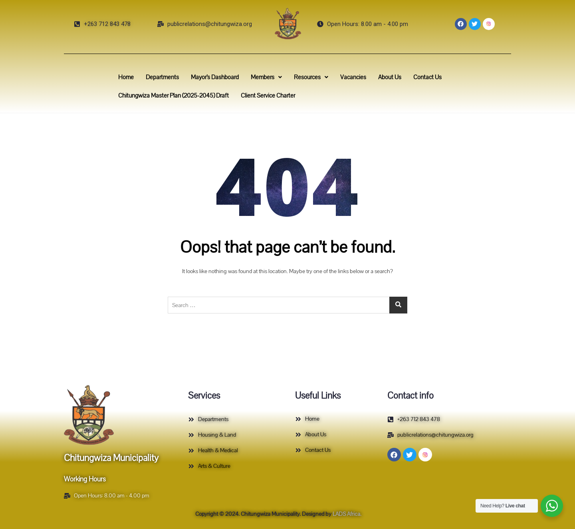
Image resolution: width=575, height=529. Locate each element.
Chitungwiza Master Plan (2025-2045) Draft (189, 94)
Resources (309, 78)
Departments (179, 78)
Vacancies (346, 78)
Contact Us (411, 78)
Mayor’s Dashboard (225, 78)
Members (270, 78)
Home (147, 78)
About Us (378, 78)
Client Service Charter (271, 94)
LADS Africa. (346, 514)
